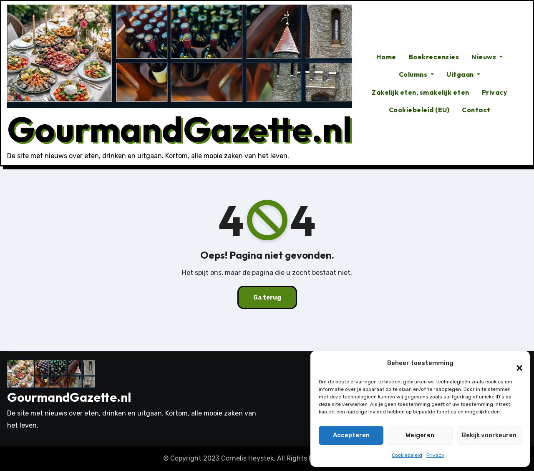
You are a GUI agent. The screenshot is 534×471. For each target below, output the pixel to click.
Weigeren (420, 435)
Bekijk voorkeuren (489, 435)
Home (386, 57)
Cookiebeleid (407, 455)
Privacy (435, 455)
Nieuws (487, 57)
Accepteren (351, 435)
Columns (416, 74)
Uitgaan (463, 74)
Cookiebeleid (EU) (419, 110)
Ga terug (267, 297)
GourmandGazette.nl (179, 129)
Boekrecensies (434, 57)
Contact (476, 110)
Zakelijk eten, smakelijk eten (420, 92)
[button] (515, 363)
